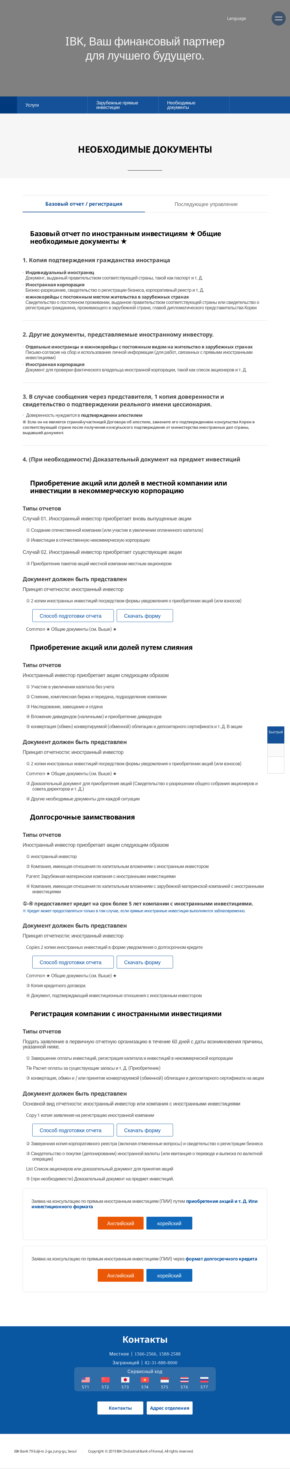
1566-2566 (145, 1354)
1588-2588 (170, 1354)
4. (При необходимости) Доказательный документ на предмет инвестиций (131, 459)
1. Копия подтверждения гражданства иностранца (96, 260)
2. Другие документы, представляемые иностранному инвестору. (118, 334)
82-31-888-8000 (161, 1362)
